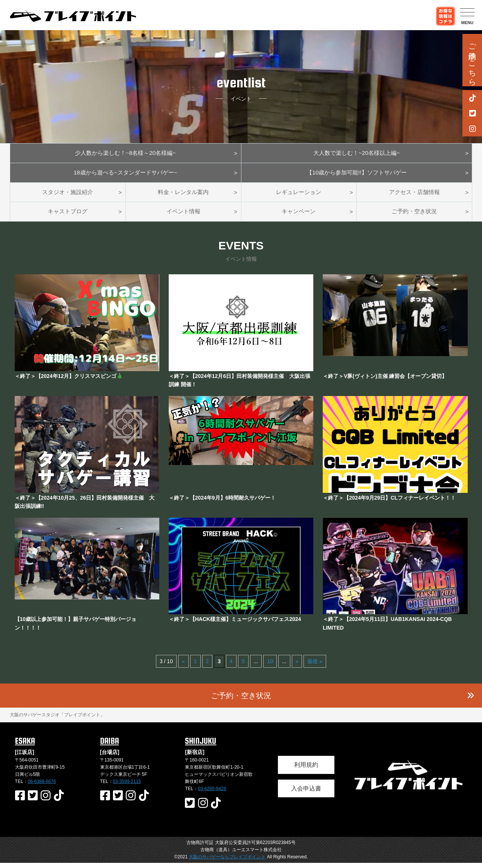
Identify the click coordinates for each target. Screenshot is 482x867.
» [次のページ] (297, 666)
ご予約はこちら (472, 60)
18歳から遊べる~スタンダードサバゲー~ (125, 174)
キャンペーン (299, 215)
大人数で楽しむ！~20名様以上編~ (357, 153)
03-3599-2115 (127, 786)
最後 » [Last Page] (314, 666)
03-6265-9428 (212, 793)
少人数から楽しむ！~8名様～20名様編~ (125, 153)
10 (270, 666)
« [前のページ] (183, 666)
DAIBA (109, 745)
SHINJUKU (200, 745)
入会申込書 (306, 792)
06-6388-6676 (42, 786)
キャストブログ (68, 215)
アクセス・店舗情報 (414, 194)
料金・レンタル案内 (183, 194)
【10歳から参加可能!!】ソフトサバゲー (357, 174)
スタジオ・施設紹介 (68, 194)
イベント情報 (183, 215)
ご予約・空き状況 (414, 215)
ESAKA (25, 745)
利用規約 (306, 769)
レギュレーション (299, 194)
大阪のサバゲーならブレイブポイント (227, 861)
